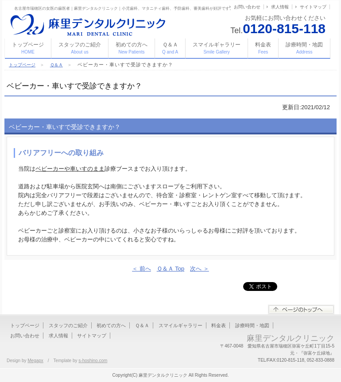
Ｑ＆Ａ (170, 48)
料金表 (263, 48)
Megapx (35, 360)
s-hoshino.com (92, 360)
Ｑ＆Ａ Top (170, 268)
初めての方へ (131, 48)
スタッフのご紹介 (79, 48)
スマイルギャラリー (216, 48)
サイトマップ (313, 6)
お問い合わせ (247, 6)
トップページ (28, 48)
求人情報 (280, 6)
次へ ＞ (199, 268)
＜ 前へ (141, 268)
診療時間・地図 (304, 48)
